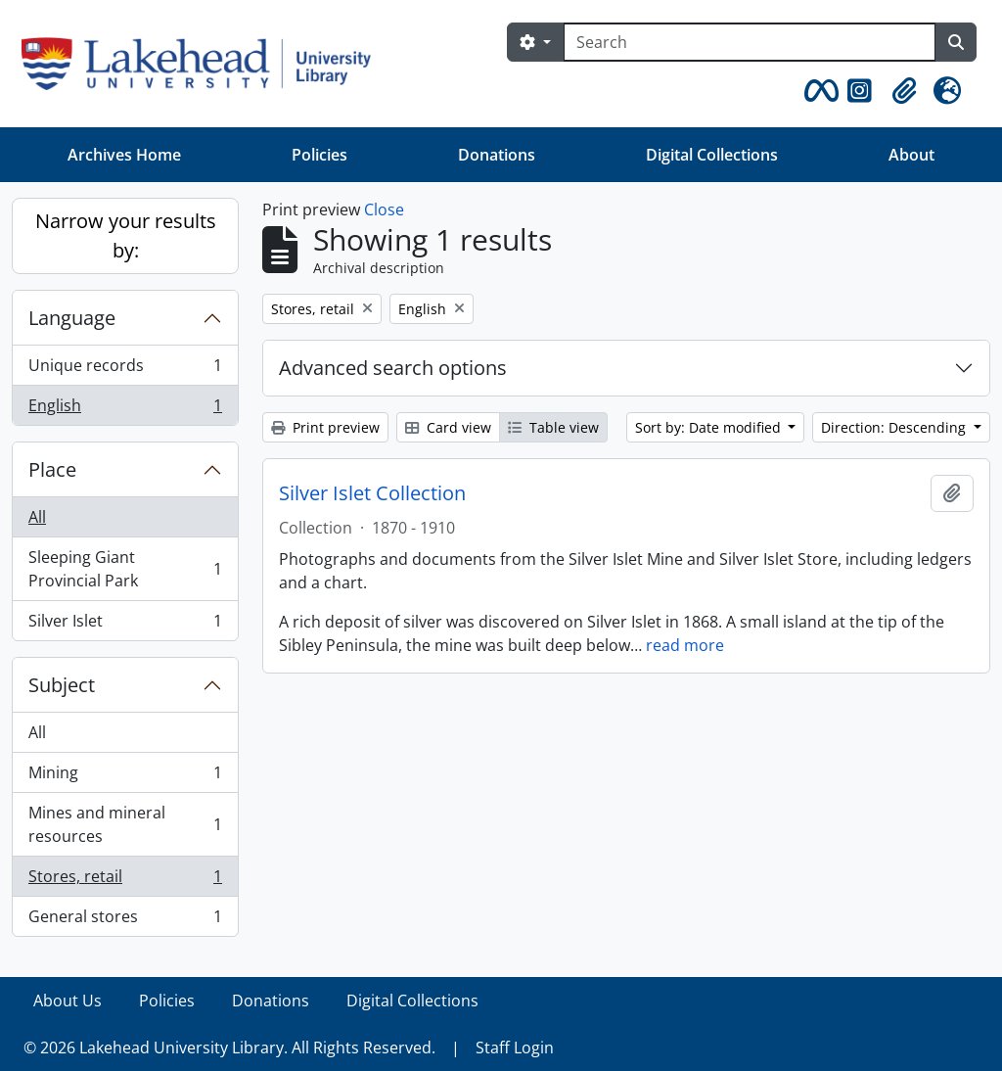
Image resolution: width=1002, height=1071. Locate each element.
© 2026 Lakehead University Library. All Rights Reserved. (229, 1047)
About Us (67, 1000)
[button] (818, 91)
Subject (61, 685)
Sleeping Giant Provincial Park (124, 568)
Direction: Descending (895, 427)
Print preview (325, 427)
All (37, 517)
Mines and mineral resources (124, 824)
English (124, 409)
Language (71, 317)
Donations (496, 154)
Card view (448, 427)
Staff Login (515, 1047)
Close (384, 209)
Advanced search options (393, 367)
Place (52, 469)
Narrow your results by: (125, 235)
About (911, 154)
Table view (553, 427)
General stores (124, 920)
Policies (319, 154)
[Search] (749, 42)
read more (685, 645)
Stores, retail (124, 880)
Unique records (124, 369)
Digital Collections (712, 154)
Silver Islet (124, 624)
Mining (124, 777)
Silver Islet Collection (372, 493)
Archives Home (124, 154)
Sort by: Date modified (710, 427)
